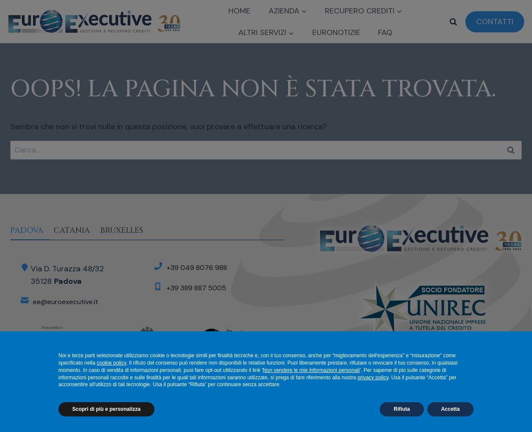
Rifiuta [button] (402, 409)
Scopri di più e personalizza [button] (106, 409)
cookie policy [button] (111, 363)
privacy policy (373, 378)
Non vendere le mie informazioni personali (311, 370)
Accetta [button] (450, 409)
